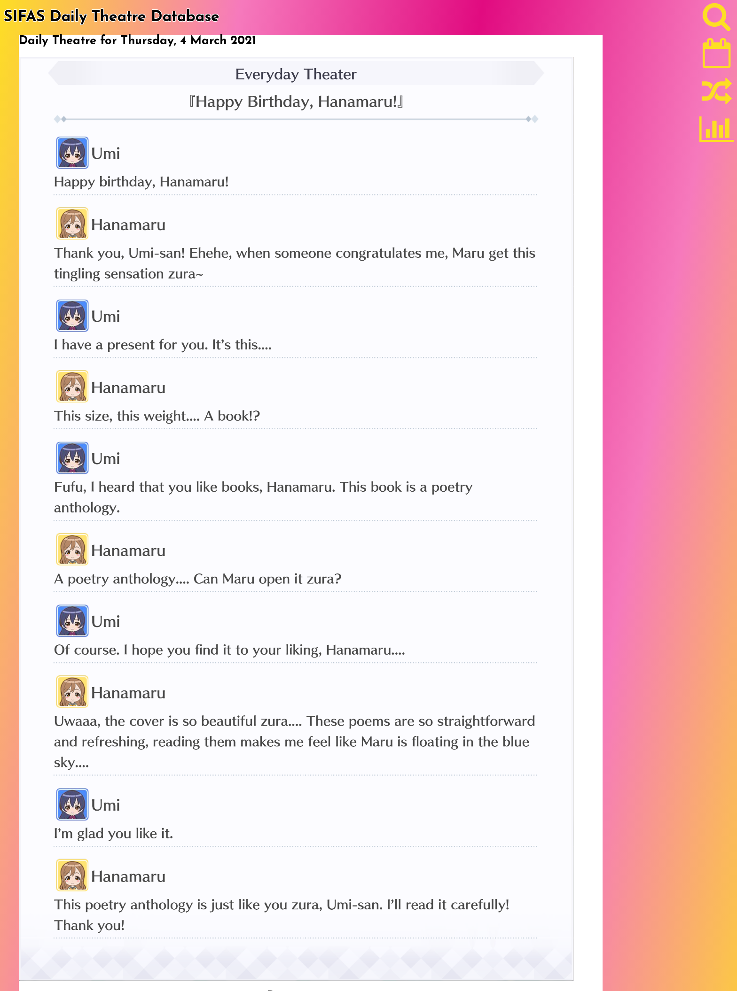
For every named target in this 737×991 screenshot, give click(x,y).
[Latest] (717, 56)
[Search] (717, 19)
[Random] (717, 95)
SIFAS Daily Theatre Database (112, 17)
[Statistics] (717, 132)
